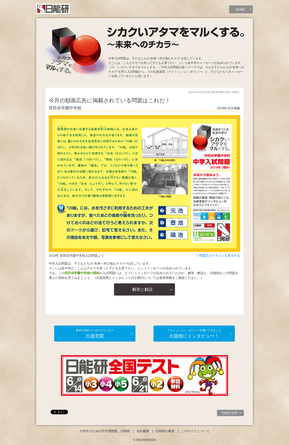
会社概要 (143, 431)
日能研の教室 (165, 431)
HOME (240, 9)
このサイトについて (195, 431)
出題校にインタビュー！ (194, 333)
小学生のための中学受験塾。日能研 (104, 431)
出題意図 (94, 333)
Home (191, 92)
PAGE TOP (232, 413)
